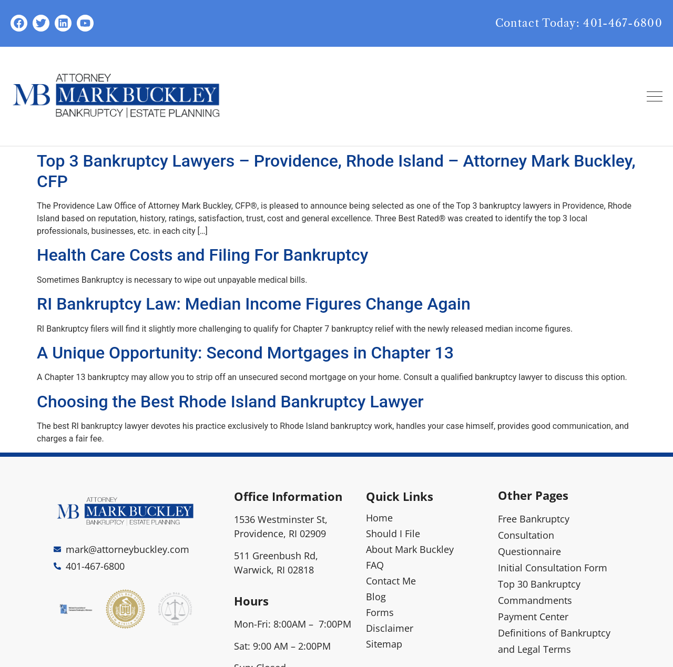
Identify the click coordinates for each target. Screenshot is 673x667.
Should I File (393, 533)
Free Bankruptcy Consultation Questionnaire (533, 535)
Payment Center (533, 616)
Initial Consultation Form (552, 567)
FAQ (375, 565)
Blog (376, 596)
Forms (380, 612)
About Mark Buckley (410, 549)
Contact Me (391, 581)
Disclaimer (389, 628)
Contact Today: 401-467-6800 (578, 23)
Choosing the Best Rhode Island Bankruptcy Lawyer (230, 402)
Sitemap (384, 644)
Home (379, 517)
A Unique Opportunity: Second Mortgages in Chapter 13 (245, 353)
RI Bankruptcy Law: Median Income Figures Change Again (254, 304)
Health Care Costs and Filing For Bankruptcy (202, 255)
